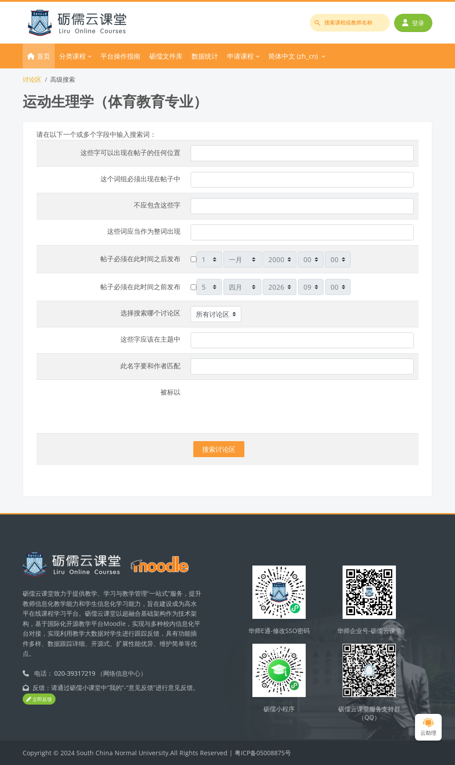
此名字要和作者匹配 (150, 365)
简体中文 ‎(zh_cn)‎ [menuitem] (293, 56)
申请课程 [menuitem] (240, 56)
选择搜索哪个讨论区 (150, 312)
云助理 (428, 727)
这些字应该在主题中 (150, 339)
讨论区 (32, 79)
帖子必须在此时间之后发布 (140, 258)
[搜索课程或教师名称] (350, 22)
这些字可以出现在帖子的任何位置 (130, 152)
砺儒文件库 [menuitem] (166, 56)
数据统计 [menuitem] (205, 56)
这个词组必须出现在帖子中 (140, 178)
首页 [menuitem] (43, 56)
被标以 (170, 391)
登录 (413, 23)
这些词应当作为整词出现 (143, 231)
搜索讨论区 (218, 449)
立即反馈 (39, 699)
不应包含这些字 (157, 204)
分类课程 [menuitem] (72, 56)
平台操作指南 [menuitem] (120, 56)
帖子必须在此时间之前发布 (140, 286)
